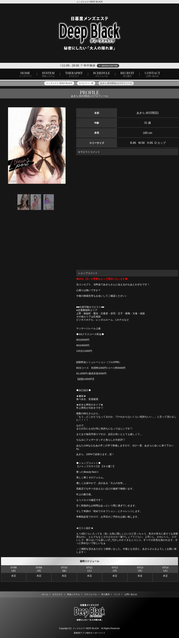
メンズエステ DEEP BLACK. (86, 628)
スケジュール (90, 594)
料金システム (73, 594)
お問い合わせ (132, 594)
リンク (118, 594)
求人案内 (106, 594)
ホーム (44, 594)
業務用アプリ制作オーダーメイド (89, 633)
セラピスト (57, 594)
